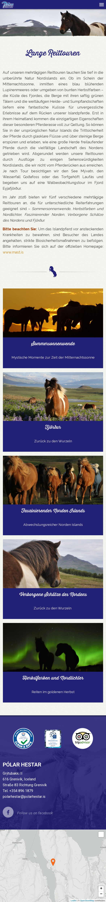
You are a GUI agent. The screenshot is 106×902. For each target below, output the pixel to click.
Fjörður (53, 427)
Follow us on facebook (35, 813)
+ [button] (101, 888)
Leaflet (74, 900)
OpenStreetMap (87, 900)
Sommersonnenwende (53, 343)
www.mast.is (13, 252)
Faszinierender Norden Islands (53, 510)
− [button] (101, 894)
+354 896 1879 (21, 791)
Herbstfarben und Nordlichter (53, 677)
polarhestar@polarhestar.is (24, 796)
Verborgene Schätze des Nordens (53, 594)
